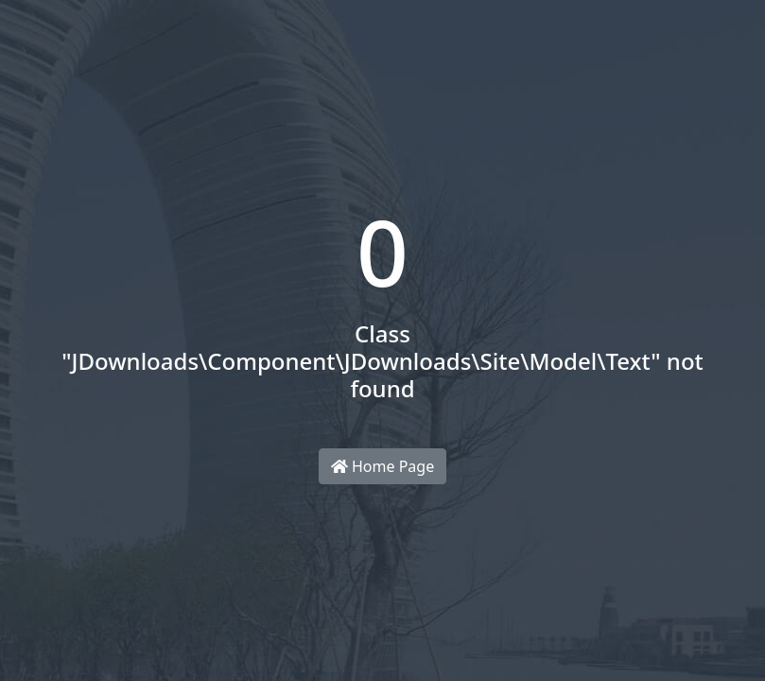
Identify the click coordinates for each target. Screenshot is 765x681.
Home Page (382, 466)
